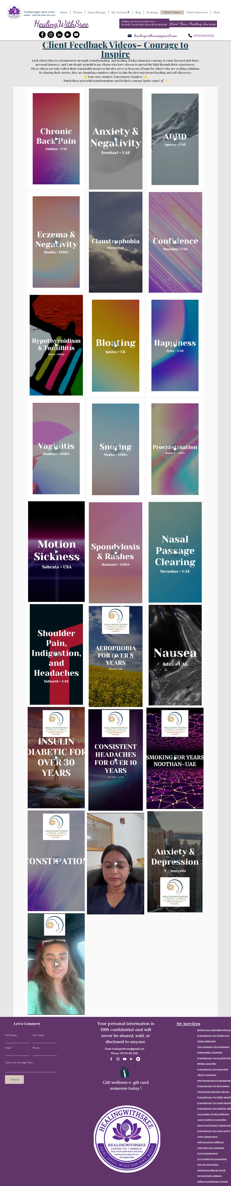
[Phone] (190, 35)
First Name (11, 1035)
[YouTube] (76, 34)
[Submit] (14, 1079)
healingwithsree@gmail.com (155, 35)
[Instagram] (50, 34)
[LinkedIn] (59, 34)
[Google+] (67, 34)
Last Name (38, 1035)
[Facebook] (42, 34)
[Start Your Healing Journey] (193, 24)
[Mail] (129, 35)
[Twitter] (138, 1059)
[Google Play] (131, 1059)
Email (8, 1047)
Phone (36, 1047)
